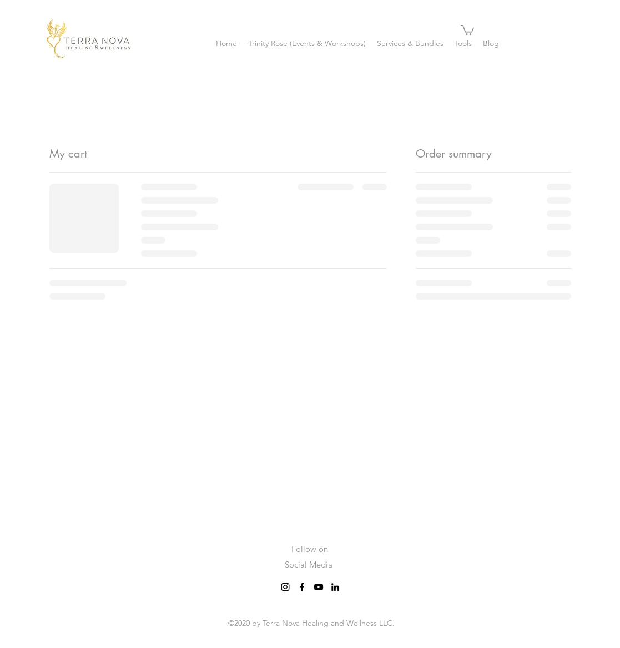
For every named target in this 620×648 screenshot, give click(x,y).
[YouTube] (318, 587)
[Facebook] (302, 587)
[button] (467, 29)
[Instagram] (285, 587)
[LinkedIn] (335, 587)
